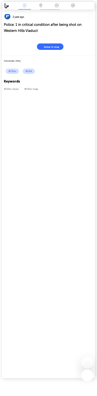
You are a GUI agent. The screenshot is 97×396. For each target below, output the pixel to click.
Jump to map (49, 46)
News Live (25, 5)
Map (41, 5)
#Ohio (12, 71)
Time (57, 5)
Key (73, 5)
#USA (28, 71)
